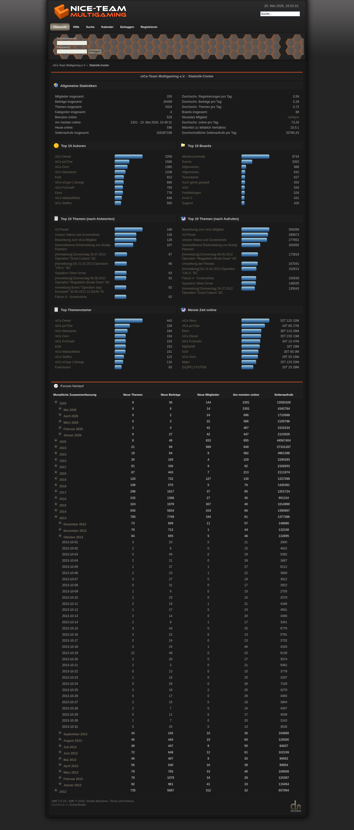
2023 (63, 454)
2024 (63, 448)
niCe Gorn (62, 167)
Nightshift (188, 346)
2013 (63, 518)
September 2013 (75, 734)
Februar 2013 (73, 779)
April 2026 (70, 416)
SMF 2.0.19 (58, 801)
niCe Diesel (63, 156)
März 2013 (70, 772)
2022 (63, 461)
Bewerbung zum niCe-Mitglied (75, 240)
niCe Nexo (189, 320)
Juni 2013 (70, 753)
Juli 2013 (70, 747)
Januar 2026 (72, 435)
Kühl (58, 177)
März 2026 (70, 422)
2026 (63, 403)
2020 (63, 473)
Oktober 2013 (73, 537)
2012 (63, 792)
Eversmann (63, 367)
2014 (63, 511)
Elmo (58, 193)
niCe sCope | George (69, 182)
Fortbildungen (191, 193)
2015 (63, 505)
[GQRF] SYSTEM (194, 367)
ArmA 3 (187, 198)
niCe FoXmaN (64, 187)
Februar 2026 (73, 429)
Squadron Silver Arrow (70, 273)
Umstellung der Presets (198, 264)
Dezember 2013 (74, 524)
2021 (63, 467)
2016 (63, 499)
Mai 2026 (69, 410)
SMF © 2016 (77, 801)
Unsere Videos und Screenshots (77, 235)
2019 (63, 480)
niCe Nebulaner (65, 172)
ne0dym (293, 117)
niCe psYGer (64, 162)
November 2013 (74, 531)
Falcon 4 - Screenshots (71, 297)
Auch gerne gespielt (195, 182)
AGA (185, 187)
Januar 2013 (72, 785)
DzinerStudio (78, 804)
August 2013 (72, 741)
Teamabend (190, 177)
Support (187, 203)
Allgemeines (190, 167)
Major (186, 362)
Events (186, 162)
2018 (63, 486)
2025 (63, 442)
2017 (63, 492)
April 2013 (70, 766)
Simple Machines (97, 801)
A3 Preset (62, 229)
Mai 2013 (69, 760)
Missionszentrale (193, 156)
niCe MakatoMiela (67, 198)
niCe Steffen (63, 203)
